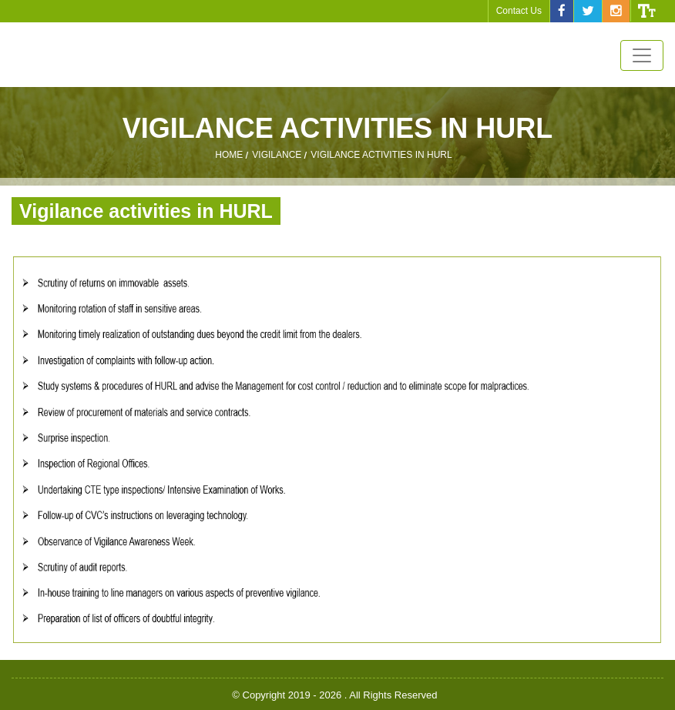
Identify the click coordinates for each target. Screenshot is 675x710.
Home (229, 155)
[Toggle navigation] (641, 55)
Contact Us (519, 10)
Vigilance (276, 155)
